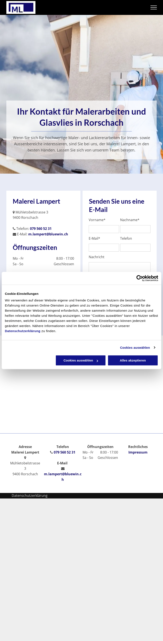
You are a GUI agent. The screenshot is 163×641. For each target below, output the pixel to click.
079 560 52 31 (41, 228)
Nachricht (96, 257)
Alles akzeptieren (133, 360)
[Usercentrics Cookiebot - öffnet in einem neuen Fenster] (139, 278)
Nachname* (129, 220)
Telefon (126, 238)
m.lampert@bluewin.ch (48, 234)
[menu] (153, 7)
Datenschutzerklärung (23, 331)
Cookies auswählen (135, 347)
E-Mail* (94, 238)
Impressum (138, 452)
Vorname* (97, 220)
